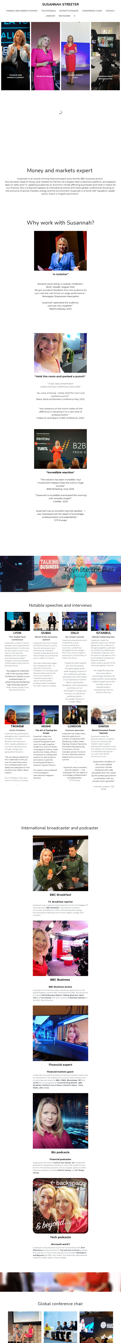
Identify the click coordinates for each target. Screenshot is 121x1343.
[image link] (30, 1280)
